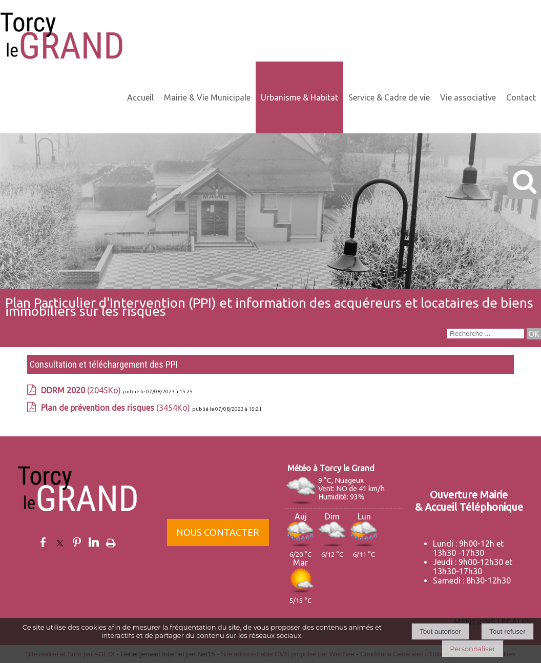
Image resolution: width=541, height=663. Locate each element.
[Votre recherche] (485, 333)
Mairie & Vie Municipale (207, 97)
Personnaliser (472, 649)
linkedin (93, 542)
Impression (111, 541)
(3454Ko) (116, 407)
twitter (60, 542)
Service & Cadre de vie (389, 97)
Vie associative (468, 97)
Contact (521, 97)
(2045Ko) (82, 390)
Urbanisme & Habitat (299, 97)
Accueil (140, 97)
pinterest (77, 542)
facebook (43, 542)
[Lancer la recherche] (534, 333)
